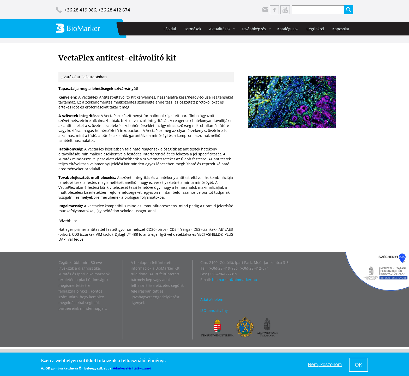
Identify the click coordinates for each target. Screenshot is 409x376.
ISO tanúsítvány (214, 310)
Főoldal (170, 28)
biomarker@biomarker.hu (234, 279)
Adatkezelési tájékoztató (132, 368)
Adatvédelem (211, 299)
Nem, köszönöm (325, 364)
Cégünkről (315, 28)
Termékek (192, 28)
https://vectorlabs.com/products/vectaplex (115, 220)
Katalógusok (287, 28)
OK (358, 365)
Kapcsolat (340, 28)
